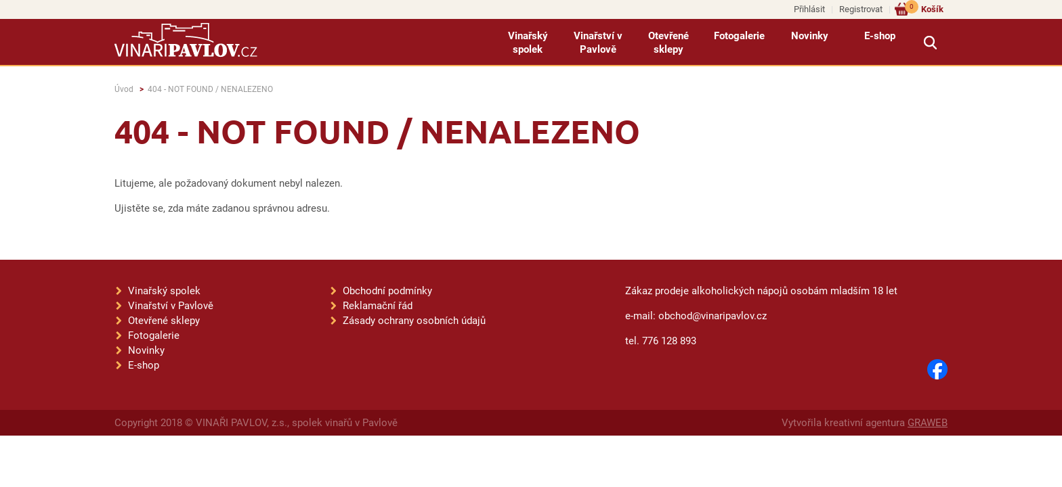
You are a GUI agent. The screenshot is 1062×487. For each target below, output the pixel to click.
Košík (924, 8)
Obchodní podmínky (387, 291)
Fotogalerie (739, 36)
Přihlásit (809, 9)
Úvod (123, 89)
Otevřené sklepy (668, 42)
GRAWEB (928, 423)
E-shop (879, 36)
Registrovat (861, 9)
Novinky (809, 36)
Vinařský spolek (528, 42)
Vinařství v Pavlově (598, 42)
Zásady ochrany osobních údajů (414, 321)
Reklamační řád (377, 306)
